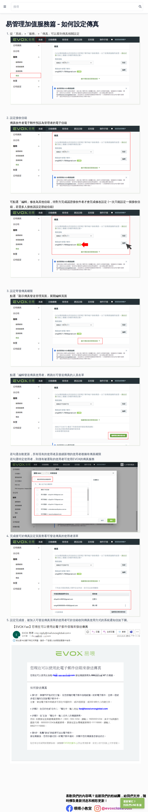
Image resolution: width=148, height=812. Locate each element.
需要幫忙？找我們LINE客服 (132, 803)
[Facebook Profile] (79, 808)
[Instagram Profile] (113, 808)
